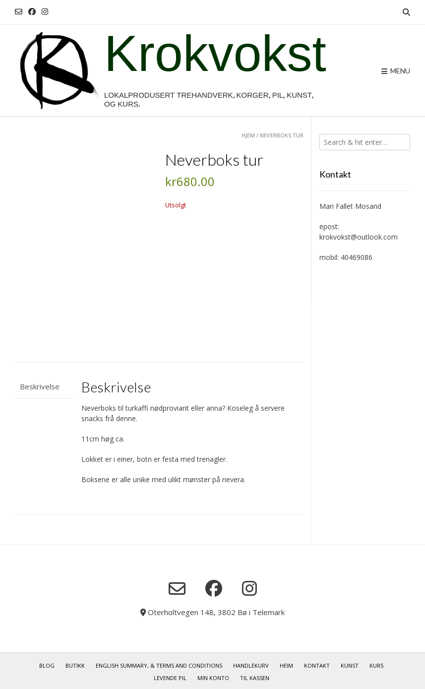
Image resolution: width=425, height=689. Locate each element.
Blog (47, 663)
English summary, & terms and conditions (159, 663)
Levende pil (170, 675)
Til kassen (254, 675)
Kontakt (317, 663)
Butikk (75, 663)
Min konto (213, 675)
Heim (286, 663)
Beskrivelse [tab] (40, 384)
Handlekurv (251, 663)
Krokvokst (215, 55)
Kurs (376, 663)
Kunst (350, 663)
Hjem (248, 135)
